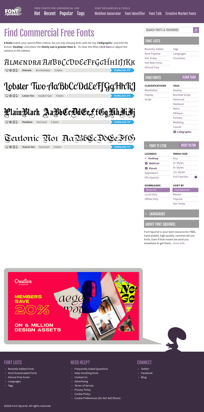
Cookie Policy (82, 394)
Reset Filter (188, 145)
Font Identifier (135, 13)
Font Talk (155, 13)
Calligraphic (182, 132)
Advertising (81, 381)
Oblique (177, 113)
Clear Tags (189, 77)
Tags (81, 13)
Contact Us (81, 377)
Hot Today (151, 58)
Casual (177, 127)
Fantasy (177, 118)
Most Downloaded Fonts (22, 373)
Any (175, 158)
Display (149, 95)
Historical (178, 99)
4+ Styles (178, 163)
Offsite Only (151, 199)
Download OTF (122, 70)
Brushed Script (181, 95)
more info (179, 243)
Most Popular (153, 54)
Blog (143, 377)
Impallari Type (45, 96)
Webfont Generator (108, 13)
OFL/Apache (152, 177)
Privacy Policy (83, 390)
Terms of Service (84, 386)
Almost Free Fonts (19, 377)
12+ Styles (179, 172)
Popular (66, 13)
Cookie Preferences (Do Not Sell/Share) (98, 398)
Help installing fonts (86, 373)
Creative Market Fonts (181, 13)
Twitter (145, 369)
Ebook (151, 168)
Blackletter (151, 90)
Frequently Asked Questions (91, 369)
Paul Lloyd (42, 122)
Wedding (178, 122)
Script (148, 99)
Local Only (151, 194)
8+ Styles (178, 167)
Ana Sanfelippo (43, 70)
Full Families (180, 177)
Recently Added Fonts (21, 369)
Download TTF (122, 122)
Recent (50, 13)
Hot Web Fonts (153, 63)
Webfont (152, 163)
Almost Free (152, 67)
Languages (179, 54)
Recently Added (154, 49)
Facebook (147, 373)
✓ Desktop (151, 158)
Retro (176, 109)
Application (151, 173)
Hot (37, 13)
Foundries (179, 58)
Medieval (178, 104)
